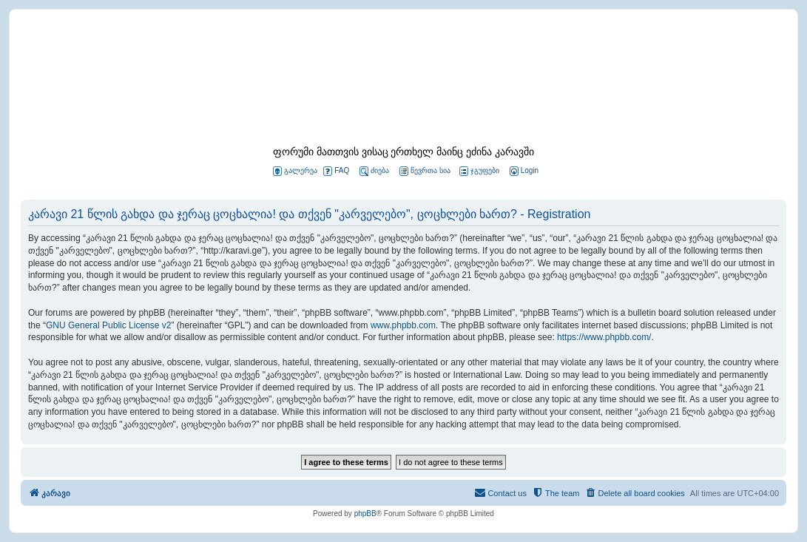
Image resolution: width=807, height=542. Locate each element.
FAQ (336, 171)
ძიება (374, 171)
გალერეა (295, 171)
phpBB (365, 513)
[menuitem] (522, 171)
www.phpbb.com (403, 325)
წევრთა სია (424, 171)
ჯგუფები (479, 171)
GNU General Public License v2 (108, 325)
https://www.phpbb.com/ (604, 337)
